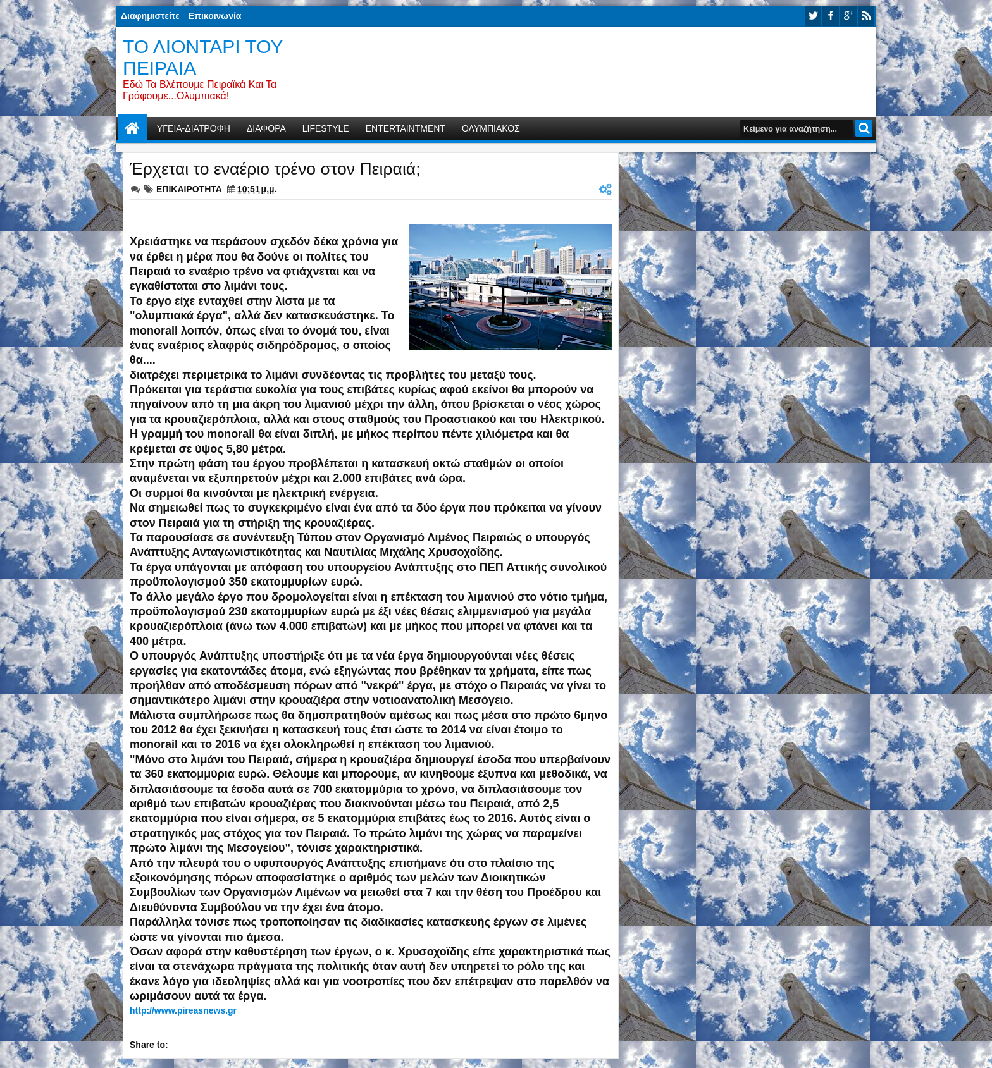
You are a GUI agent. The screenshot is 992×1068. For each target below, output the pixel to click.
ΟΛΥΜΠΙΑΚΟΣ (491, 128)
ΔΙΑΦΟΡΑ (266, 128)
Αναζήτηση (863, 128)
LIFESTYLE (325, 128)
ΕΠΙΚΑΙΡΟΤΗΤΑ (189, 189)
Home (132, 128)
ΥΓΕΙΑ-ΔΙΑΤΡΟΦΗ (193, 128)
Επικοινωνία (215, 16)
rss (866, 16)
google (848, 16)
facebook (830, 16)
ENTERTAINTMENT (405, 128)
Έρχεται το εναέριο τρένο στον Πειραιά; (275, 168)
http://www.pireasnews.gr (183, 1010)
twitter (813, 16)
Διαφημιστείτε (150, 16)
